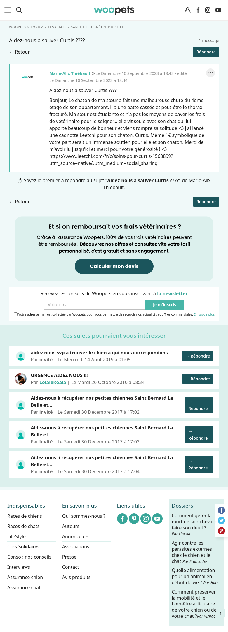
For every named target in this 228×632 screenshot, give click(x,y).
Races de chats (23, 526)
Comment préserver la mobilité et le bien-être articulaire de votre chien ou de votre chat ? (194, 603)
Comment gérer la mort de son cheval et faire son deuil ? (195, 524)
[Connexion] (188, 10)
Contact (70, 567)
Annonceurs (75, 536)
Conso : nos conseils (29, 557)
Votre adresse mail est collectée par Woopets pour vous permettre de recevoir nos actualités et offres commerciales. (114, 314)
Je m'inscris (164, 305)
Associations (75, 546)
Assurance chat (24, 587)
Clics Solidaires (23, 546)
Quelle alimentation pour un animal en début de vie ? (195, 576)
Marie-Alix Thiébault (27, 77)
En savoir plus (204, 314)
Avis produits (76, 577)
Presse (69, 557)
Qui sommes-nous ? (83, 516)
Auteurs (70, 526)
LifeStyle (16, 536)
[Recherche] (19, 10)
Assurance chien (25, 577)
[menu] (8, 10)
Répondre (205, 51)
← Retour (19, 52)
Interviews (18, 567)
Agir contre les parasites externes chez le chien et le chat (192, 552)
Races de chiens (24, 516)
